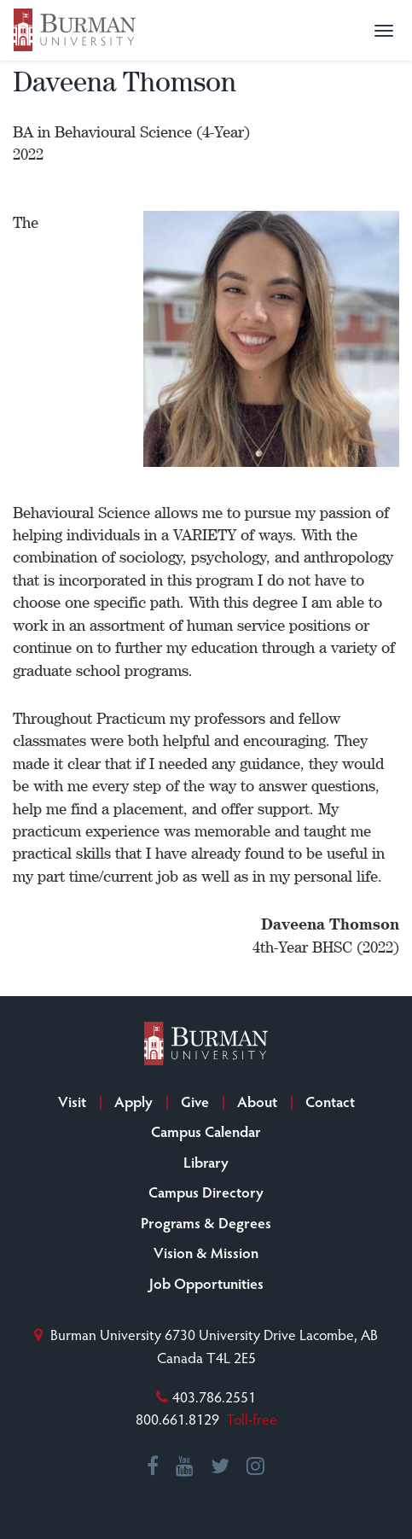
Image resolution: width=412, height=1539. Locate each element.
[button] (384, 30)
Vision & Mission (206, 1252)
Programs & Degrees (206, 1222)
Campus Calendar (206, 1131)
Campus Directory (206, 1191)
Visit (72, 1101)
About (257, 1101)
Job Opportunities (206, 1283)
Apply (133, 1101)
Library (206, 1161)
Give (195, 1101)
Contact (330, 1101)
